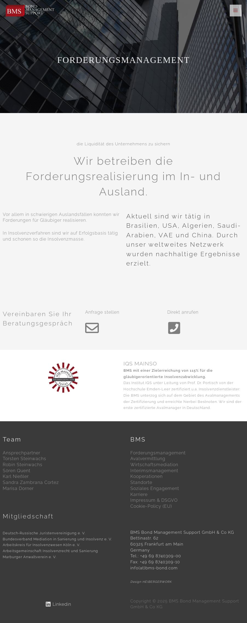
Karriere (139, 494)
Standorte (141, 482)
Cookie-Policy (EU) (151, 506)
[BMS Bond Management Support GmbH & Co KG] (30, 10)
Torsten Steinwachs (24, 458)
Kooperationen (146, 476)
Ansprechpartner (21, 452)
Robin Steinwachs (22, 464)
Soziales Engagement (154, 488)
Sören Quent (16, 470)
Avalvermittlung (147, 458)
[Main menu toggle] (236, 10)
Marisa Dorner (18, 488)
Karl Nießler (16, 476)
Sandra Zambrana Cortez (31, 482)
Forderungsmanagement (158, 452)
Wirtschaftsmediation (154, 464)
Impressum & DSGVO (154, 500)
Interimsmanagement (154, 470)
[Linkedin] (58, 604)
